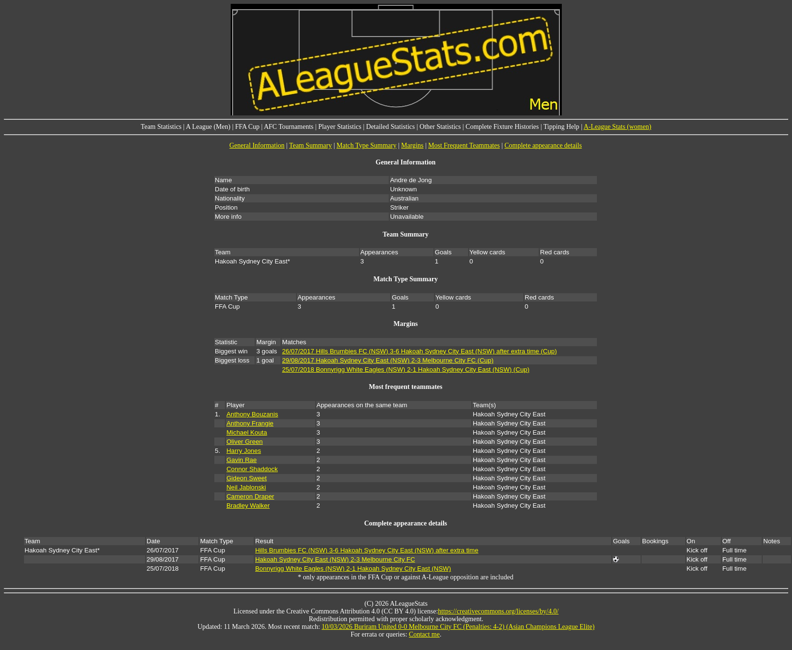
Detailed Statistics (390, 126)
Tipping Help (562, 126)
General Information (257, 145)
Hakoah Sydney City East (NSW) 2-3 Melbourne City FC (335, 559)
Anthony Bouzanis (252, 414)
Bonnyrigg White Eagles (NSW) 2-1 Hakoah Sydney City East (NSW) (353, 568)
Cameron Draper (250, 496)
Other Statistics (440, 126)
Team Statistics (161, 126)
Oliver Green (244, 441)
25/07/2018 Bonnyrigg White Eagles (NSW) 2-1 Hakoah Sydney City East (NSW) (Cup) (406, 369)
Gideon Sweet (246, 478)
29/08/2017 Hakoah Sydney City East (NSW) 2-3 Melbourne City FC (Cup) (388, 360)
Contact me (424, 634)
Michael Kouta (246, 432)
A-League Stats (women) (617, 126)
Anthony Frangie (249, 423)
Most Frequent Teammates (464, 145)
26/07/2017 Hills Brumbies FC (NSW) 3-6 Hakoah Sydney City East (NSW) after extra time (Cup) (419, 351)
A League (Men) (208, 126)
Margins (412, 145)
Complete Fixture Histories (502, 126)
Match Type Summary (366, 145)
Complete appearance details (543, 145)
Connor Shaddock (252, 469)
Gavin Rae (241, 459)
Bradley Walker (248, 505)
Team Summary (310, 145)
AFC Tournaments (288, 126)
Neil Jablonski (246, 487)
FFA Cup (247, 126)
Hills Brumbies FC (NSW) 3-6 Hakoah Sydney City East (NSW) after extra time (366, 550)
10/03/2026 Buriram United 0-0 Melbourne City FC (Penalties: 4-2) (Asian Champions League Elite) (458, 626)
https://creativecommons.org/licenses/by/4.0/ (498, 611)
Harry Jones (243, 450)
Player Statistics (339, 126)
